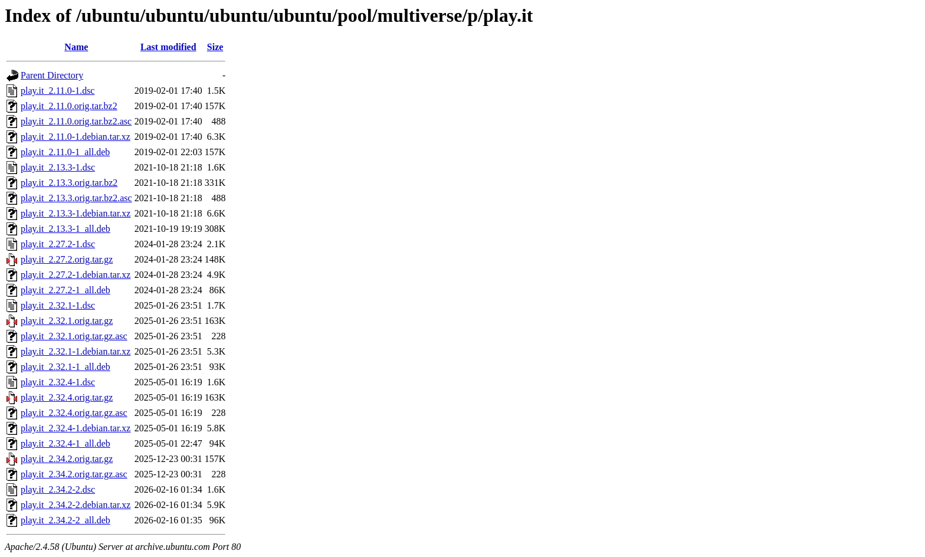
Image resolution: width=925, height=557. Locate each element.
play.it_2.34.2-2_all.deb (65, 520)
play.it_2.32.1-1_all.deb (65, 367)
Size (215, 47)
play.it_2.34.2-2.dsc (58, 489)
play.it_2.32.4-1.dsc (58, 382)
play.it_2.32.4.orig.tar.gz (67, 397)
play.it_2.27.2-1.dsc (58, 244)
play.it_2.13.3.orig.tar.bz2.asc (76, 198)
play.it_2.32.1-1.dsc (58, 305)
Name (76, 47)
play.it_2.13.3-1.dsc (58, 167)
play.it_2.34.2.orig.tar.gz (67, 459)
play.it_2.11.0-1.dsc (57, 91)
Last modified (168, 47)
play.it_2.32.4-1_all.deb (65, 443)
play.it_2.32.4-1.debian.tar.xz (75, 428)
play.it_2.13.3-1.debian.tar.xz (75, 213)
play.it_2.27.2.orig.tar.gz (67, 259)
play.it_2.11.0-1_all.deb (65, 152)
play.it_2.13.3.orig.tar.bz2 (69, 183)
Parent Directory (52, 75)
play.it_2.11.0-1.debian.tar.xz (75, 137)
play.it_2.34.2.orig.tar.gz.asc (74, 474)
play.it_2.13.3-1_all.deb (65, 229)
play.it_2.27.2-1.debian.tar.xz (75, 275)
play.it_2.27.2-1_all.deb (65, 290)
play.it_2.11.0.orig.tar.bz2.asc (76, 121)
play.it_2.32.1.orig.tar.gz (67, 321)
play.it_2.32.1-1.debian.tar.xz (75, 351)
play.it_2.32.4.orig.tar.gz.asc (74, 413)
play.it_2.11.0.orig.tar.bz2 (69, 106)
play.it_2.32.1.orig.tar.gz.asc (74, 336)
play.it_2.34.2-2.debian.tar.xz (75, 505)
